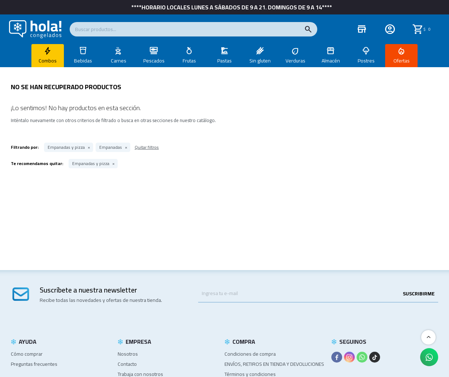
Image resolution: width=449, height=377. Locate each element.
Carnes (118, 60)
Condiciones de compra (250, 354)
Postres (366, 60)
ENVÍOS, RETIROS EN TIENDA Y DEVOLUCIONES (274, 364)
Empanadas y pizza (66, 147)
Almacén (331, 60)
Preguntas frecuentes (34, 364)
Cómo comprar (27, 354)
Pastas (224, 60)
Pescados (154, 60)
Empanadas (110, 147)
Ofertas (401, 60)
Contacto (127, 364)
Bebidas (83, 60)
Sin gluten (260, 60)
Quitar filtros (147, 147)
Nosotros (128, 354)
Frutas (189, 60)
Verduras (295, 60)
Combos (48, 60)
